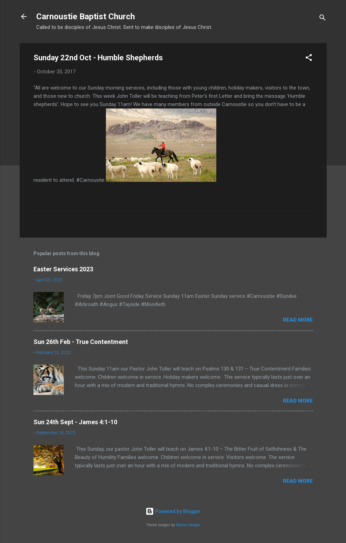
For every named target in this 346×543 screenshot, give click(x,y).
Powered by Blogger (173, 511)
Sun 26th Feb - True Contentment (80, 341)
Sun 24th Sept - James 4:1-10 (75, 422)
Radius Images (188, 525)
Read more (298, 320)
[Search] (322, 18)
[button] (309, 58)
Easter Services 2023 (63, 269)
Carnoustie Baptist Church (85, 16)
